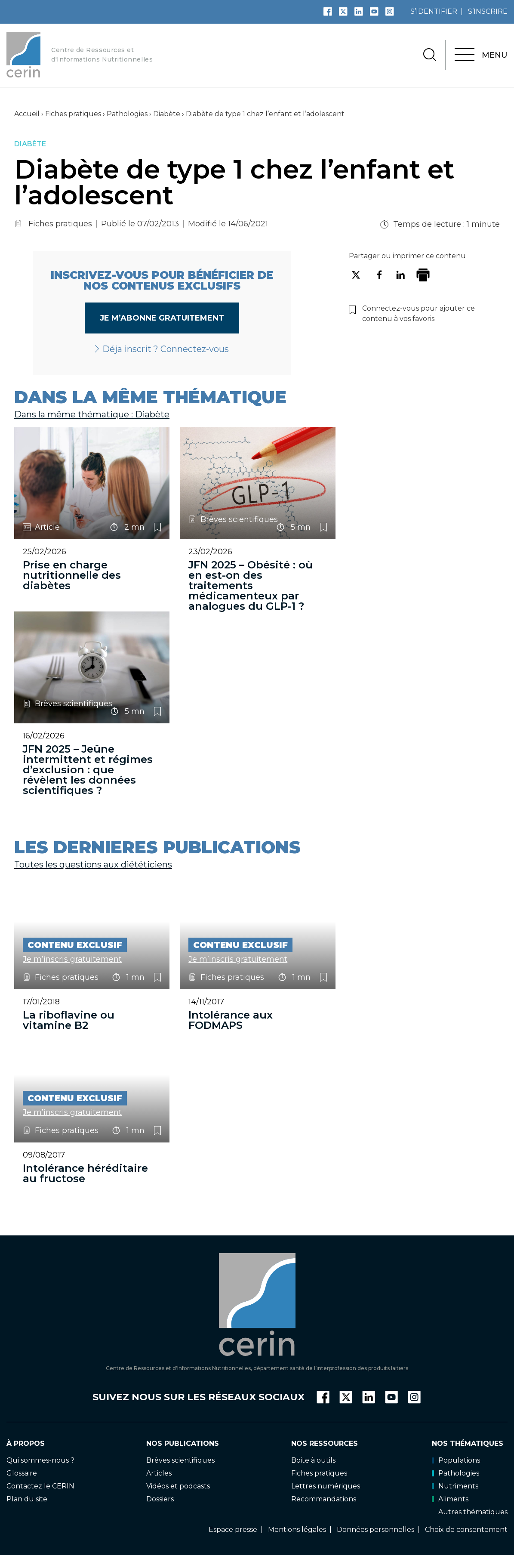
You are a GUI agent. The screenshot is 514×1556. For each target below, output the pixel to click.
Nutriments (455, 1486)
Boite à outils (313, 1460)
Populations (456, 1460)
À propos (25, 1443)
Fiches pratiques (73, 113)
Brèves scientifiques (180, 1460)
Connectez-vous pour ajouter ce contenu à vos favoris (157, 527)
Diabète (166, 113)
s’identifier (433, 11)
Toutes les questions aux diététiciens (93, 864)
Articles (159, 1473)
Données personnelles (375, 1529)
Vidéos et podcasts (178, 1486)
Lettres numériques (325, 1486)
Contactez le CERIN (40, 1486)
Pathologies (127, 113)
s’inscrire (488, 11)
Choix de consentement (466, 1529)
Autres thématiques (473, 1512)
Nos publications (182, 1443)
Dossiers (160, 1499)
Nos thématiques (467, 1443)
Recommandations (323, 1499)
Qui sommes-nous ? (40, 1460)
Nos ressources (324, 1443)
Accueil (27, 113)
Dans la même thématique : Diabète (91, 414)
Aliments (450, 1499)
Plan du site (26, 1499)
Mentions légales (297, 1529)
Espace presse (233, 1529)
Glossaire (21, 1473)
